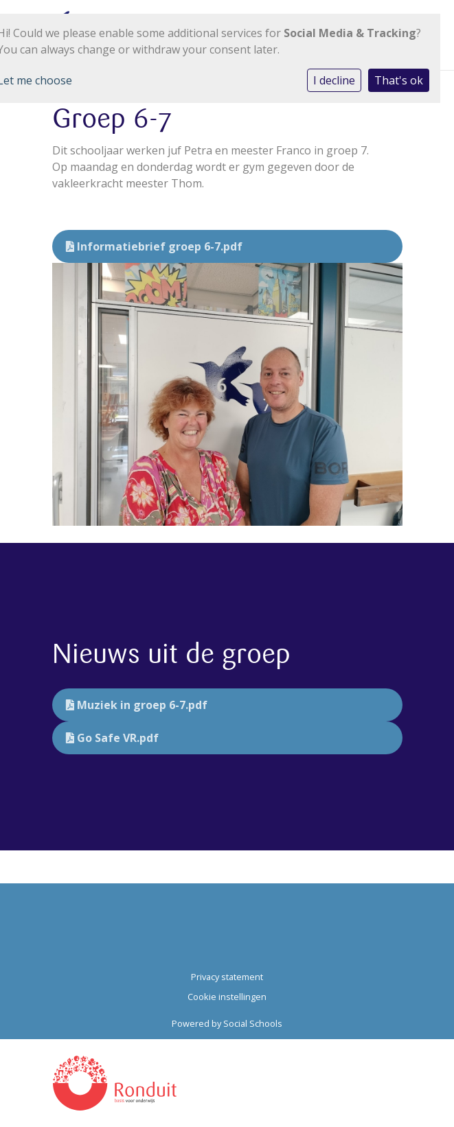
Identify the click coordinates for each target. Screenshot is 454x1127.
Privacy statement (227, 977)
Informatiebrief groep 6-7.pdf (154, 246)
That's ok (398, 80)
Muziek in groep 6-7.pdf (136, 704)
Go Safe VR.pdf (112, 737)
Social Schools (252, 1023)
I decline (334, 80)
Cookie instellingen (227, 996)
